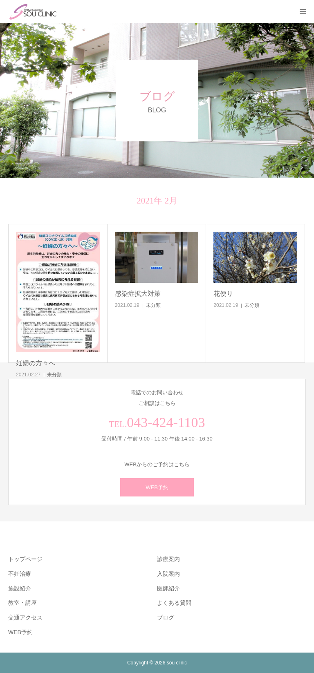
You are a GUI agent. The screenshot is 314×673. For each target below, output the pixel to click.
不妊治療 (19, 573)
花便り (223, 293)
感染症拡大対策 (138, 293)
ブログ (165, 617)
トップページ (25, 559)
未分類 (54, 375)
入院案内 (168, 573)
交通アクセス (25, 617)
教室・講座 (22, 602)
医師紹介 (168, 588)
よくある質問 (174, 602)
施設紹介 (19, 588)
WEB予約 (157, 487)
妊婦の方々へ (35, 363)
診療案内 (168, 559)
